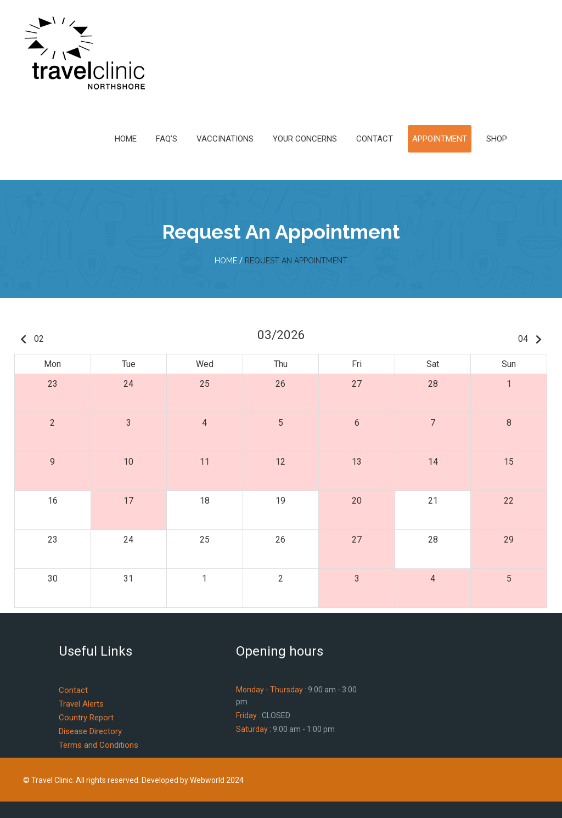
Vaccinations (225, 139)
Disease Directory (90, 731)
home (226, 260)
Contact (374, 139)
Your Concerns (305, 139)
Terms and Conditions (98, 745)
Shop (496, 139)
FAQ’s (166, 139)
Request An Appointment (296, 260)
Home (126, 139)
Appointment (439, 139)
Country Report (86, 718)
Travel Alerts (81, 704)
